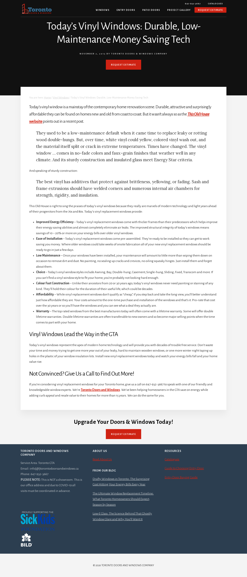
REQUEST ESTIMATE (123, 65)
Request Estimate (123, 434)
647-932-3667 (193, 4)
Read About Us (102, 459)
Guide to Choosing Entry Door (184, 468)
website (35, 121)
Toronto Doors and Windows (100, 390)
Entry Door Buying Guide (181, 477)
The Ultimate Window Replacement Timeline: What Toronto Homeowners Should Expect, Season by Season (123, 499)
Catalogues (215, 4)
